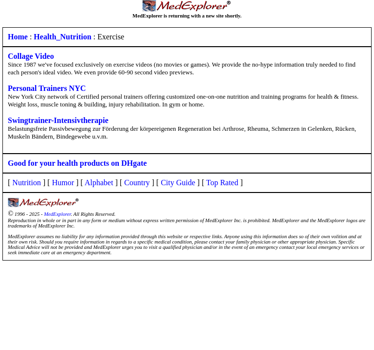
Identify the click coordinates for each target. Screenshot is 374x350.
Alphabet (99, 182)
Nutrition (26, 182)
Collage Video (31, 56)
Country (137, 182)
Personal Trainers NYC (47, 88)
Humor (63, 182)
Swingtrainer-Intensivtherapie (58, 120)
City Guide (178, 182)
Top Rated (222, 182)
